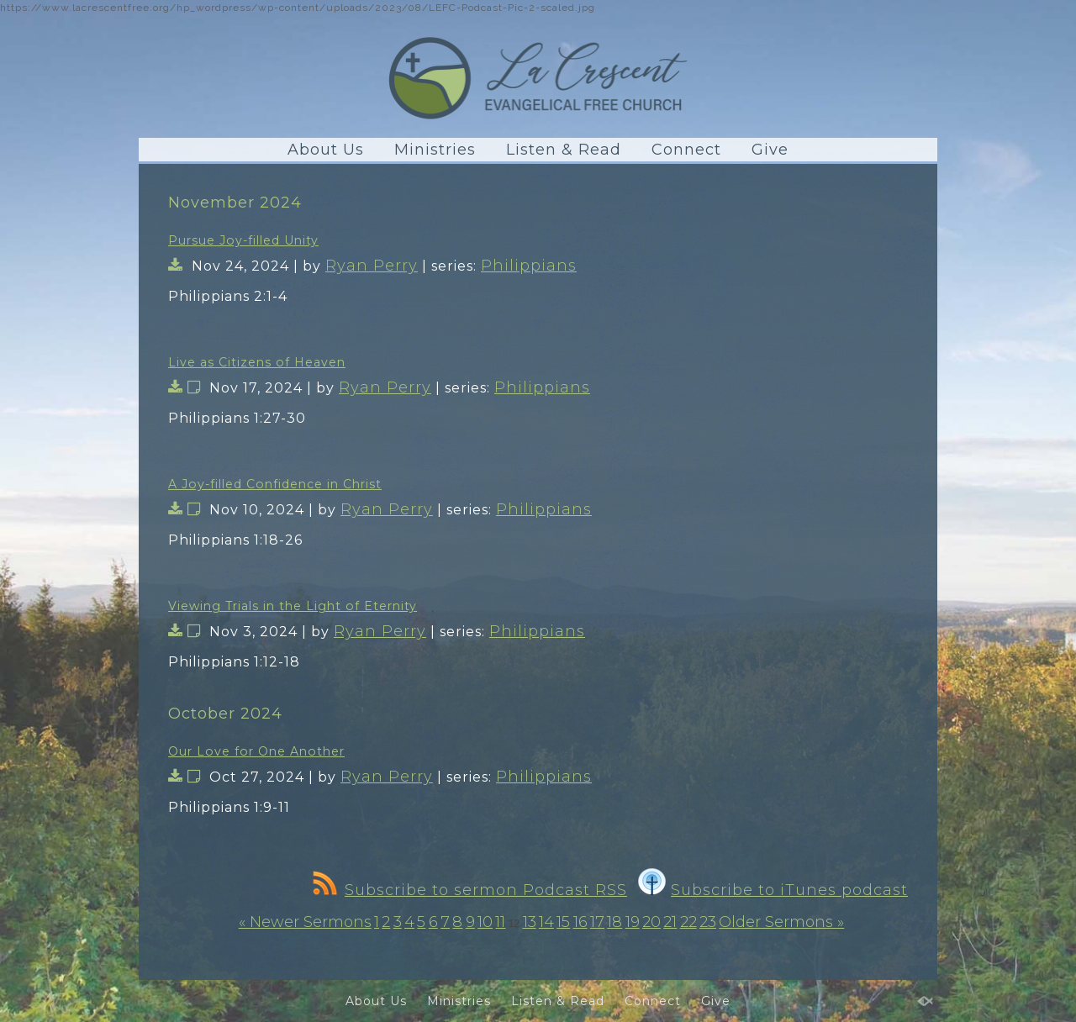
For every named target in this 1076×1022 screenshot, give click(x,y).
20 (651, 922)
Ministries (435, 149)
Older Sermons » (781, 922)
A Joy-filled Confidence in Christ (275, 484)
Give (770, 149)
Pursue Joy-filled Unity (243, 240)
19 (632, 922)
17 (597, 922)
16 (580, 922)
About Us (325, 149)
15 (563, 922)
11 (500, 922)
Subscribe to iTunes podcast (773, 890)
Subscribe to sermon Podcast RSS (470, 890)
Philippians (529, 265)
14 (546, 922)
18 (614, 922)
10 (485, 922)
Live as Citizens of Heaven (256, 362)
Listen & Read (563, 149)
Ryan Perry (371, 265)
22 (688, 922)
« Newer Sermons (305, 922)
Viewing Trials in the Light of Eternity (292, 606)
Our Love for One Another (256, 751)
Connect (686, 149)
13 (529, 922)
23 (707, 922)
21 (670, 922)
